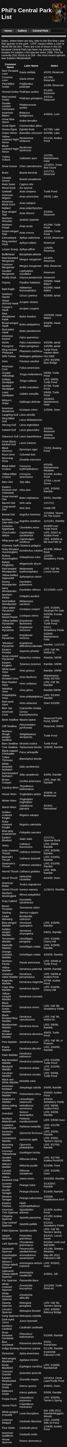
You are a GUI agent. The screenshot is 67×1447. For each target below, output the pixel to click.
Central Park (40, 30)
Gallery (22, 30)
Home (8, 30)
